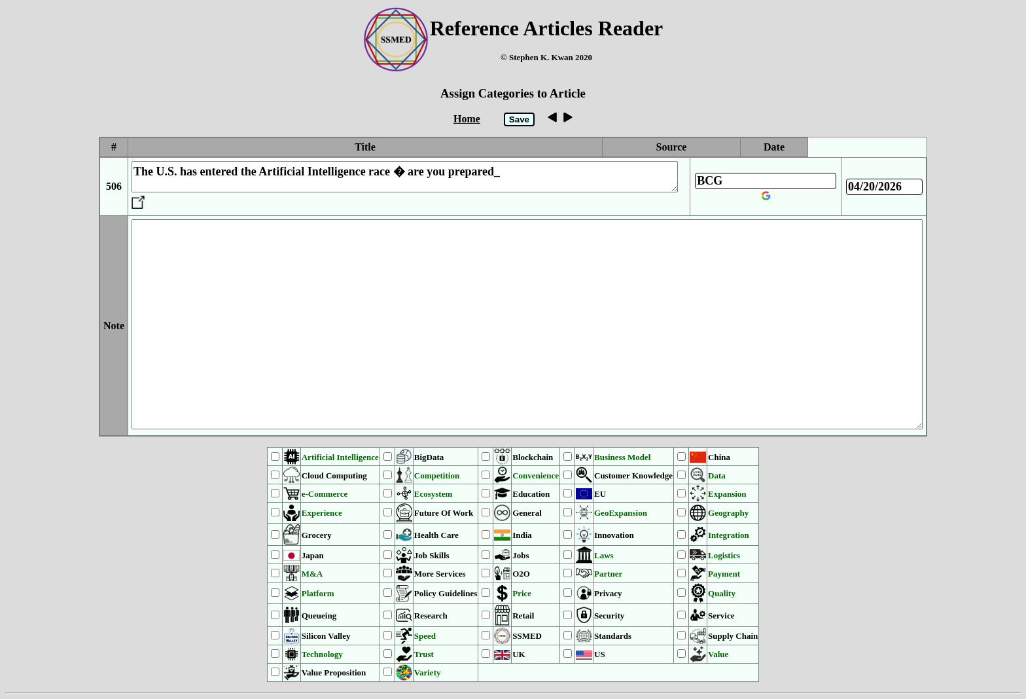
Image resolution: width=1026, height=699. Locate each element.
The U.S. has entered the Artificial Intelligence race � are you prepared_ (405, 176)
